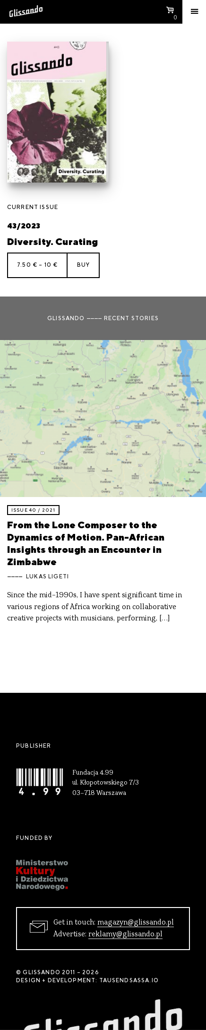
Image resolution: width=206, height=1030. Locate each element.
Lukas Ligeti (47, 576)
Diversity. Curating (52, 241)
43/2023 (23, 225)
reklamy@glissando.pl (125, 934)
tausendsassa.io (129, 980)
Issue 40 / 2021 (33, 510)
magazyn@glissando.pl (135, 922)
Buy (83, 265)
